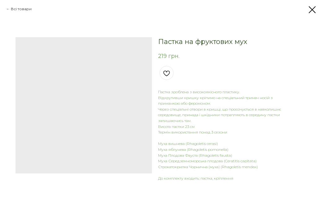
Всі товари (21, 9)
